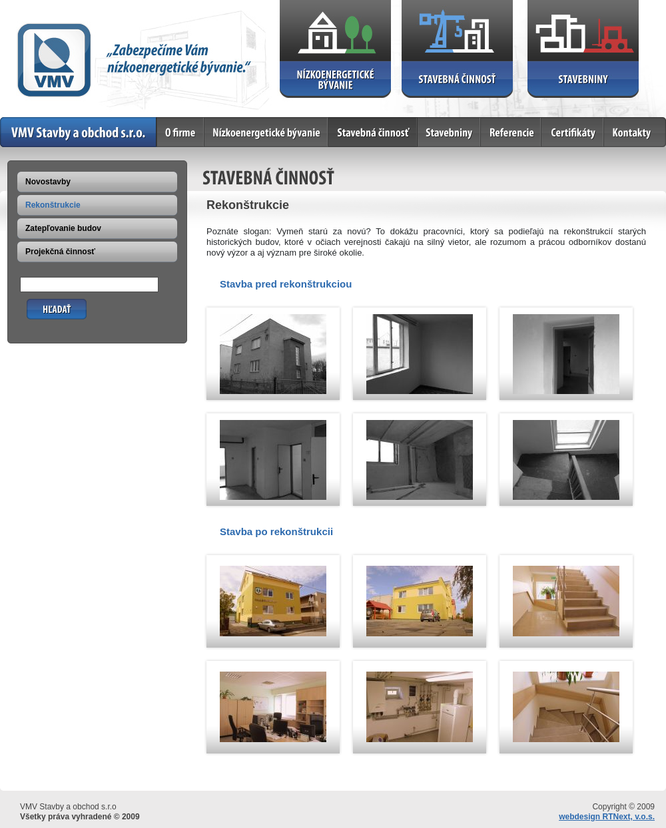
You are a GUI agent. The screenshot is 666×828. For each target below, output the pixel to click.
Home (78, 132)
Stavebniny (449, 132)
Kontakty (635, 132)
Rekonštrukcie (53, 205)
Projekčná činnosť (60, 251)
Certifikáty (572, 132)
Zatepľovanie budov (63, 228)
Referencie (511, 132)
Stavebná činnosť (373, 132)
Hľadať (40, 304)
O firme (180, 132)
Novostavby (48, 181)
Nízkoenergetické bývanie (266, 132)
